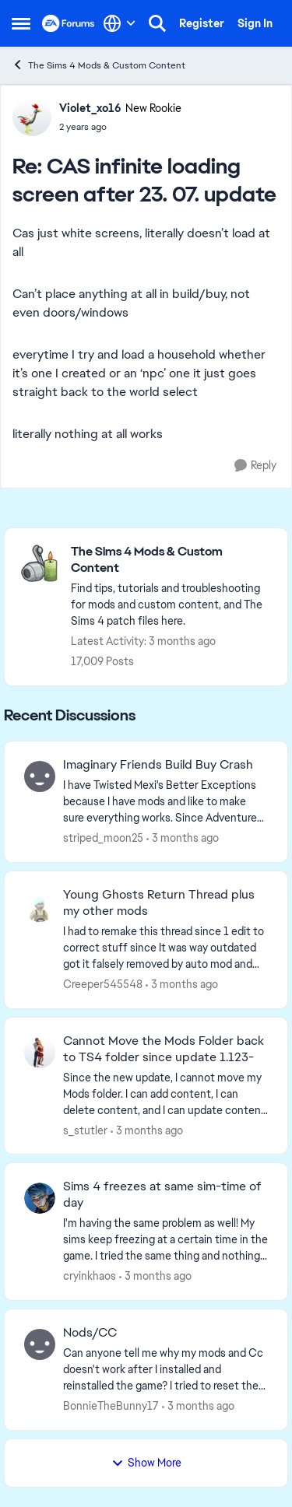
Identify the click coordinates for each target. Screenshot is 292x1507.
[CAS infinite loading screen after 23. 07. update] (120, 127)
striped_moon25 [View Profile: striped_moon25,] (103, 838)
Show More (146, 1463)
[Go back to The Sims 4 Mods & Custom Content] (171, 560)
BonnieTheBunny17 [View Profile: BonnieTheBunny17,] (111, 1406)
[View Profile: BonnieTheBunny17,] (39, 1344)
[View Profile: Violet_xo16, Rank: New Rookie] (31, 116)
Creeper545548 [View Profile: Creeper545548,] (102, 984)
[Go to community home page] (68, 23)
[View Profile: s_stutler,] (39, 1052)
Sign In (255, 23)
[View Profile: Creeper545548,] (39, 906)
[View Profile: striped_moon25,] (39, 776)
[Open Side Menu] (21, 23)
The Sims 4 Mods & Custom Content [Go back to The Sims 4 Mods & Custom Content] (98, 65)
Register (201, 23)
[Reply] (255, 465)
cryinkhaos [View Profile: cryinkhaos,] (89, 1276)
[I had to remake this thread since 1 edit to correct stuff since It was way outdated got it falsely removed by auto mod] (165, 948)
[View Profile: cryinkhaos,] (39, 1198)
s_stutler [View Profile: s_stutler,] (85, 1130)
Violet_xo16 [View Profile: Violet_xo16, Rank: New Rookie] (90, 108)
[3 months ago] (182, 838)
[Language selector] (119, 23)
